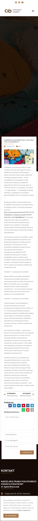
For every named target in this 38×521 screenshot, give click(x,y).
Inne (20, 146)
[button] (10, 405)
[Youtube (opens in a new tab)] (22, 3)
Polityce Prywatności (23, 510)
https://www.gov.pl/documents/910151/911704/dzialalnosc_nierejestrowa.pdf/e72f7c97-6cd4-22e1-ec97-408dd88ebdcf (19, 215)
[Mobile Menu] (32, 11)
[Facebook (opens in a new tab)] (16, 3)
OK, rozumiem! (11, 515)
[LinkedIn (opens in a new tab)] (19, 3)
